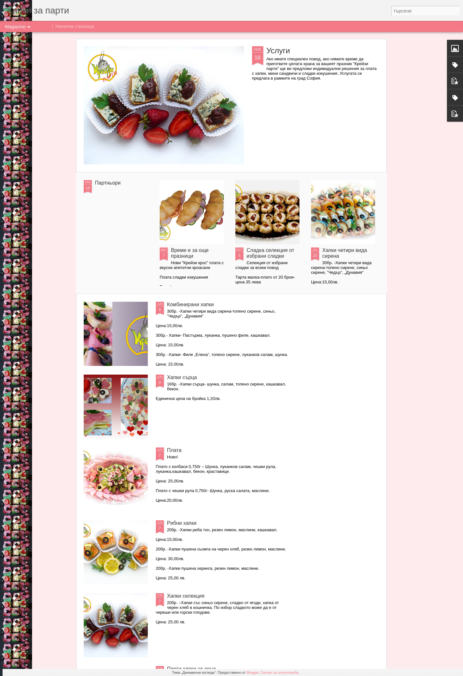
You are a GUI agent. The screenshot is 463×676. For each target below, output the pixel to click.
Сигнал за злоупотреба (280, 672)
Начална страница (74, 26)
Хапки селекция (186, 596)
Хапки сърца (182, 377)
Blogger (252, 672)
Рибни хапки (182, 523)
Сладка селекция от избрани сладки (270, 253)
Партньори (108, 183)
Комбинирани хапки (190, 304)
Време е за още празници (190, 253)
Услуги (278, 50)
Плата (174, 450)
